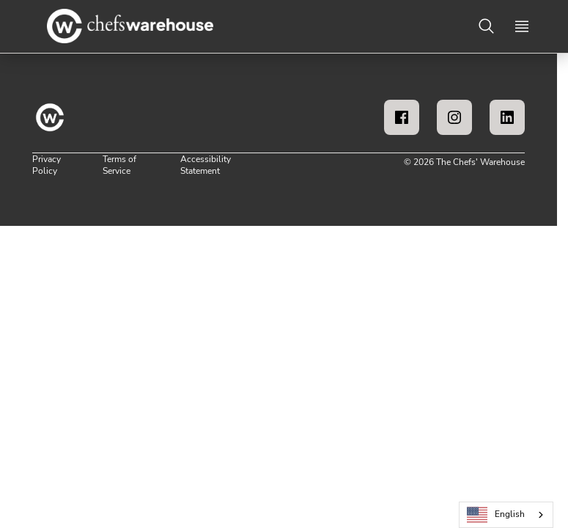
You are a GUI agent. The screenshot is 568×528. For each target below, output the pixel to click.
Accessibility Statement (205, 165)
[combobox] (506, 515)
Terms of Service (119, 165)
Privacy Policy (46, 165)
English (496, 515)
